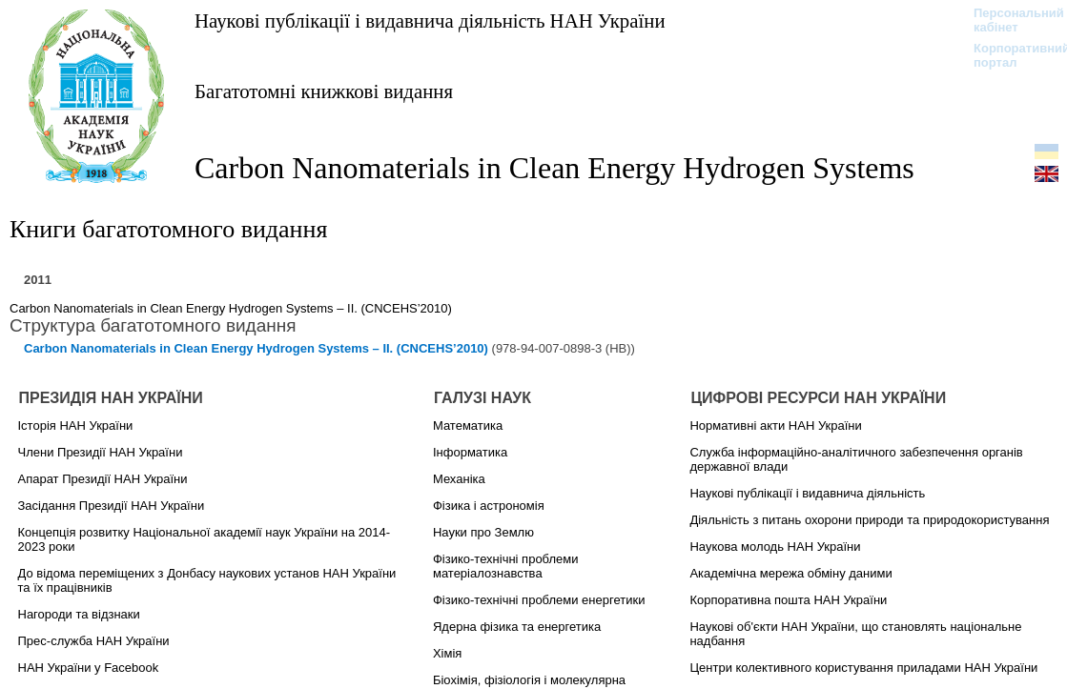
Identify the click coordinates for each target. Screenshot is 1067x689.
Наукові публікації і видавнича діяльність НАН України (430, 20)
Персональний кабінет (1009, 20)
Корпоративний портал (1009, 55)
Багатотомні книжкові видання (324, 91)
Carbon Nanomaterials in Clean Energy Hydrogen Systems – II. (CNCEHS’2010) (231, 308)
